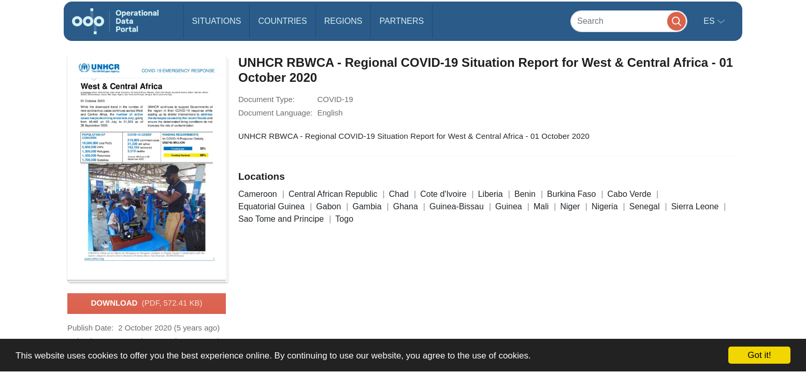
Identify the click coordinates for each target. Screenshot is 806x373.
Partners (401, 21)
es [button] (710, 21)
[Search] (628, 21)
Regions (343, 21)
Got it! (759, 355)
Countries (282, 21)
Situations (216, 21)
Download (146, 303)
